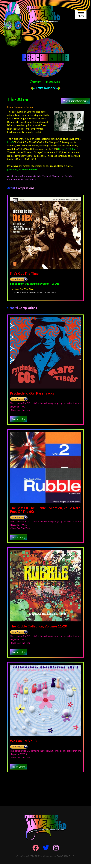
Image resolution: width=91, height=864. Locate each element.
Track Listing (18, 419)
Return (35, 81)
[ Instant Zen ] (53, 81)
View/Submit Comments (75, 100)
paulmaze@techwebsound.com (22, 169)
